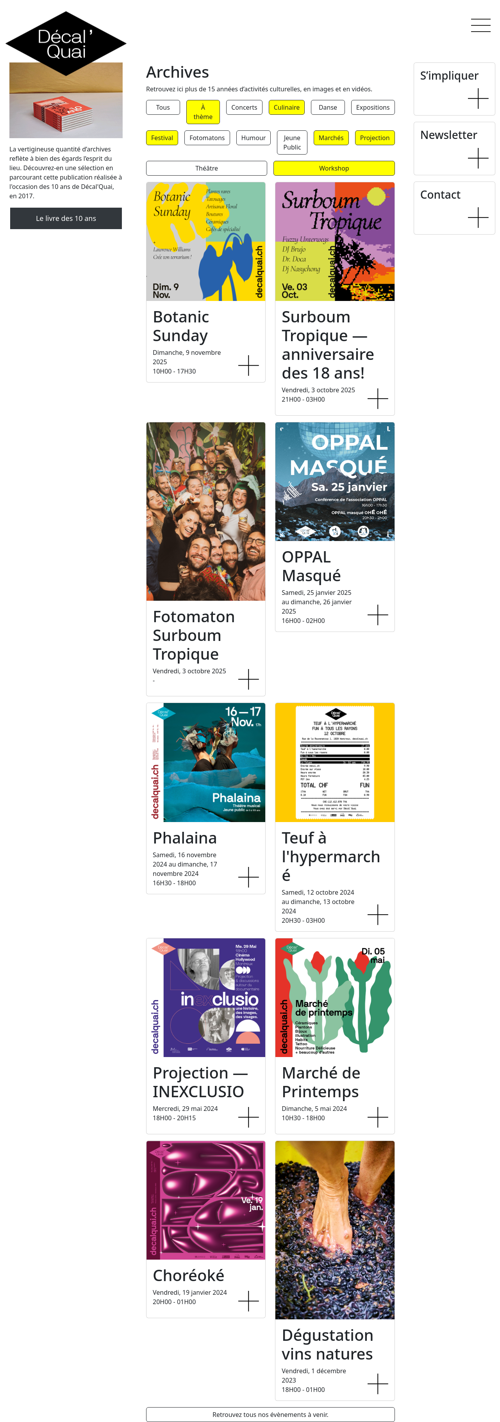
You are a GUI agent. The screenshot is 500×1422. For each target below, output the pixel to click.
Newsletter (448, 134)
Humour (253, 137)
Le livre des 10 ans (66, 218)
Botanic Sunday (181, 326)
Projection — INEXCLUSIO (200, 1082)
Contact (440, 194)
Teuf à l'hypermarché (331, 856)
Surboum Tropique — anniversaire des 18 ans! (328, 344)
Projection (375, 137)
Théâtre (206, 168)
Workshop (334, 168)
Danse (328, 107)
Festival (162, 137)
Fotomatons (207, 137)
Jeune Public (292, 142)
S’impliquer (449, 75)
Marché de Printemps (321, 1082)
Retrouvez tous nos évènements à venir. (270, 1414)
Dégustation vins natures (327, 1344)
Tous (163, 107)
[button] (481, 25)
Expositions (373, 107)
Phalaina (185, 837)
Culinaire (287, 107)
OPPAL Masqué (311, 566)
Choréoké (189, 1275)
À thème (203, 112)
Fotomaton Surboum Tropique (194, 634)
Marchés (331, 137)
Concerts (244, 107)
